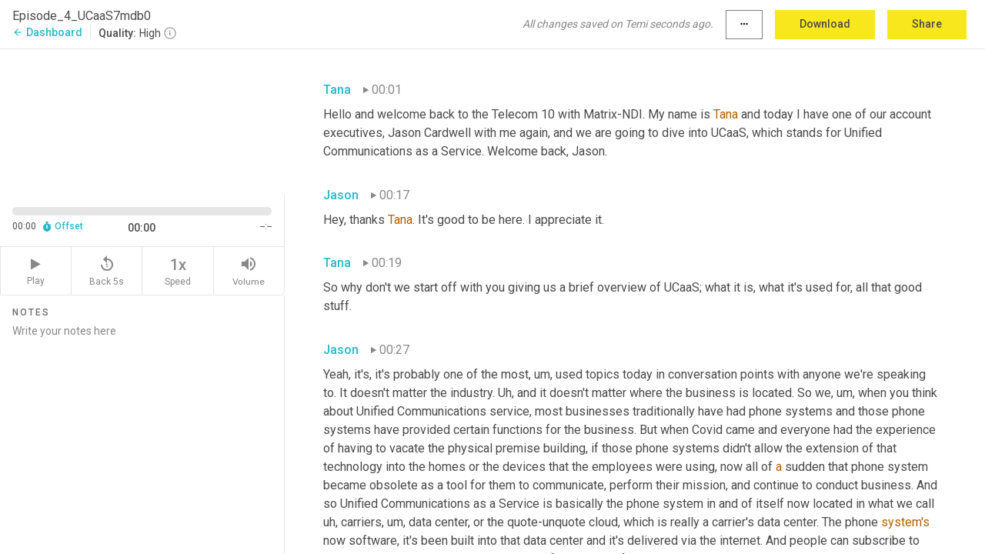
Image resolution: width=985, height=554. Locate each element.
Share (927, 24)
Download (825, 24)
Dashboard (47, 32)
